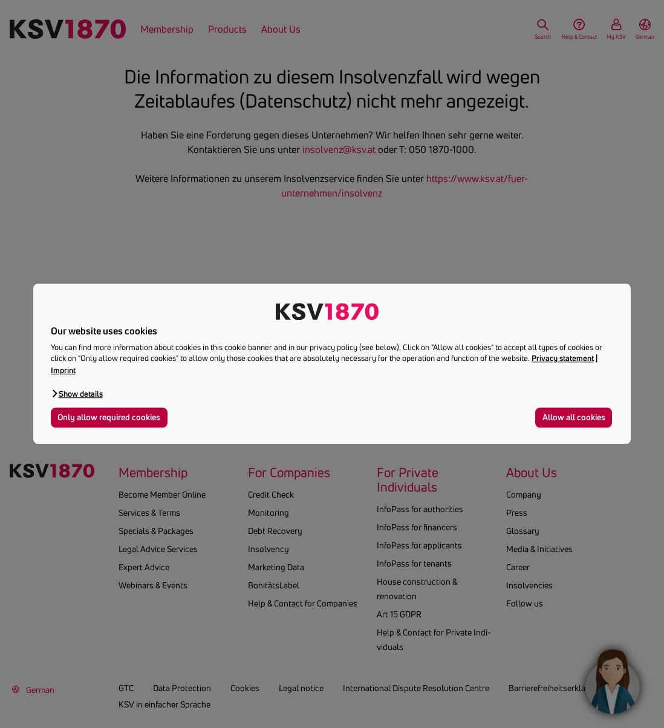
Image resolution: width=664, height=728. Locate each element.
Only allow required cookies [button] (108, 417)
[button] (77, 393)
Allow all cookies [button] (573, 417)
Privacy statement (563, 358)
